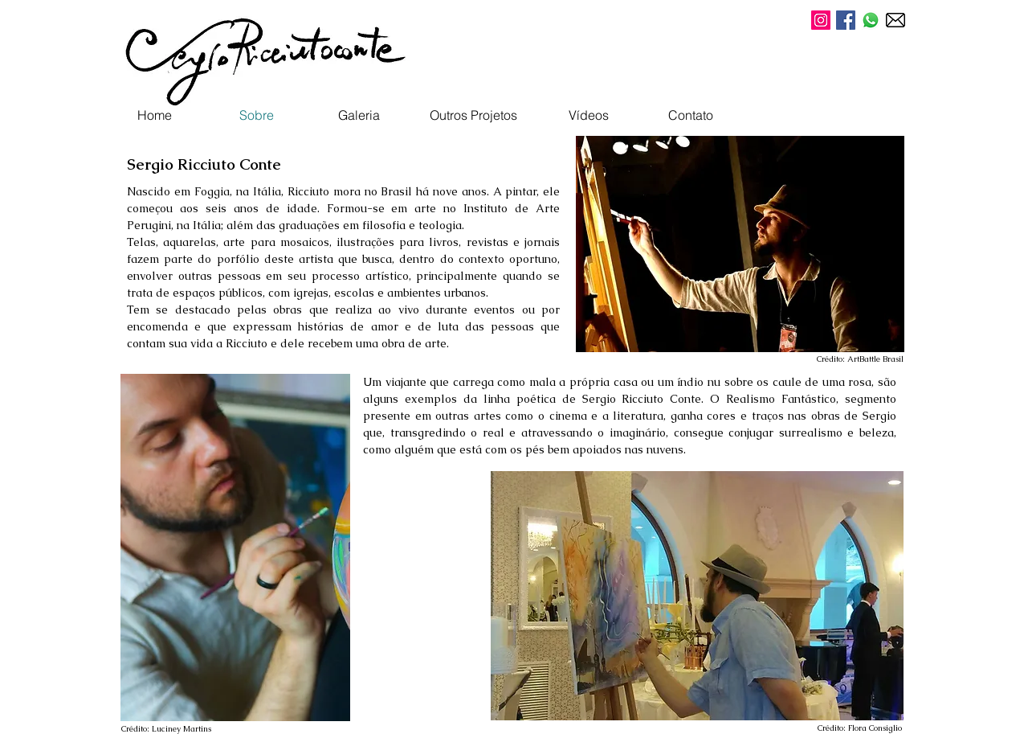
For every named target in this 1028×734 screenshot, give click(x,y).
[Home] (154, 115)
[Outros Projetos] (473, 115)
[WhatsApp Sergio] (870, 20)
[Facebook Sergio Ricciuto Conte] (845, 20)
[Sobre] (256, 115)
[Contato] (691, 115)
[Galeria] (359, 115)
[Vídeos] (589, 115)
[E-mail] (895, 20)
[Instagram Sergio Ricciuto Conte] (820, 20)
